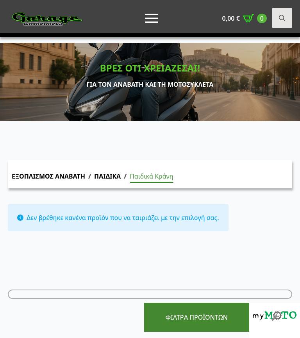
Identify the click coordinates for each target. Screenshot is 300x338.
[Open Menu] (151, 18)
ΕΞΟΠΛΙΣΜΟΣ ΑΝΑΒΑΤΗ (48, 176)
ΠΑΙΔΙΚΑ (107, 176)
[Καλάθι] (244, 18)
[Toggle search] (282, 18)
